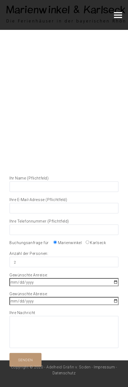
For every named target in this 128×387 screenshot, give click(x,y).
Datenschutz (64, 373)
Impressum (104, 367)
